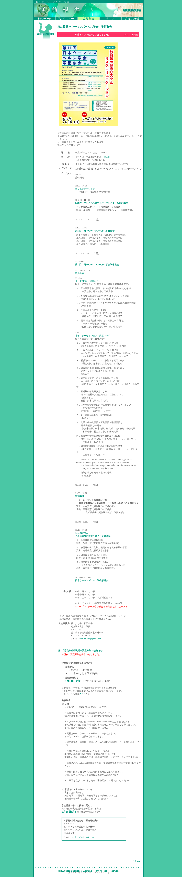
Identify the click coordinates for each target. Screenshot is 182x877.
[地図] (107, 157)
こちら (82, 694)
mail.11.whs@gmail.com (90, 638)
